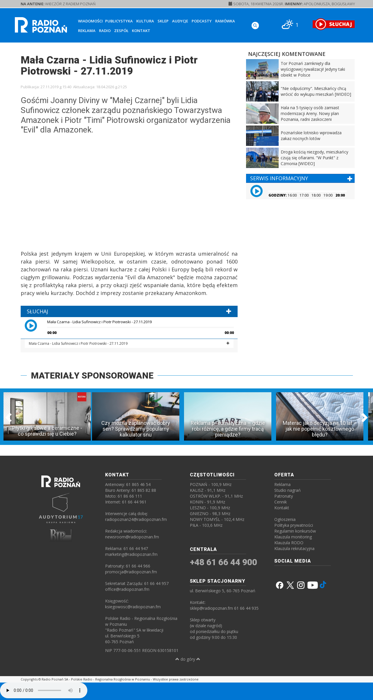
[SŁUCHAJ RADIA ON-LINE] (333, 24)
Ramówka (225, 21)
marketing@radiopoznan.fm (131, 554)
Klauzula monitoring (293, 537)
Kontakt (141, 30)
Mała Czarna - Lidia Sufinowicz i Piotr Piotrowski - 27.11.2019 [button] (78, 343)
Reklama (87, 30)
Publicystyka (119, 21)
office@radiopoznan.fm (127, 589)
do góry (187, 659)
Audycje (180, 21)
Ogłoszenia (285, 519)
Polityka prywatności (293, 525)
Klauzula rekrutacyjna (294, 548)
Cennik (280, 502)
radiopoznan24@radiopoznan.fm (136, 519)
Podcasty (202, 21)
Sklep (163, 21)
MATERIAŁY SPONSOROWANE (92, 375)
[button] (35, 325)
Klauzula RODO (288, 542)
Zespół (121, 30)
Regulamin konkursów (295, 531)
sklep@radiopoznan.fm (211, 608)
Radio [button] (105, 30)
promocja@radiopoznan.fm (131, 572)
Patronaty (283, 496)
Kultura (145, 21)
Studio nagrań (287, 490)
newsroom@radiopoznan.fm (132, 537)
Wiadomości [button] (90, 21)
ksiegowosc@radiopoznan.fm (133, 606)
